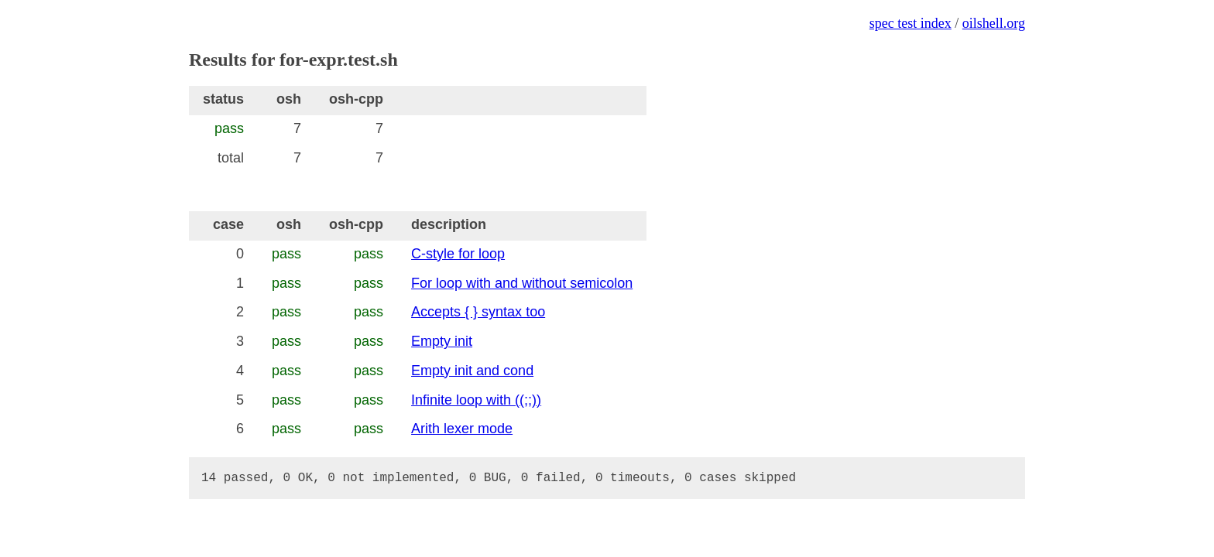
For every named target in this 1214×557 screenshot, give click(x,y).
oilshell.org (993, 23)
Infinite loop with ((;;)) (476, 400)
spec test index (910, 23)
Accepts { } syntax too (478, 312)
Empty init (441, 341)
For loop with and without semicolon (522, 283)
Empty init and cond (472, 370)
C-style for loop (458, 253)
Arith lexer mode (462, 428)
